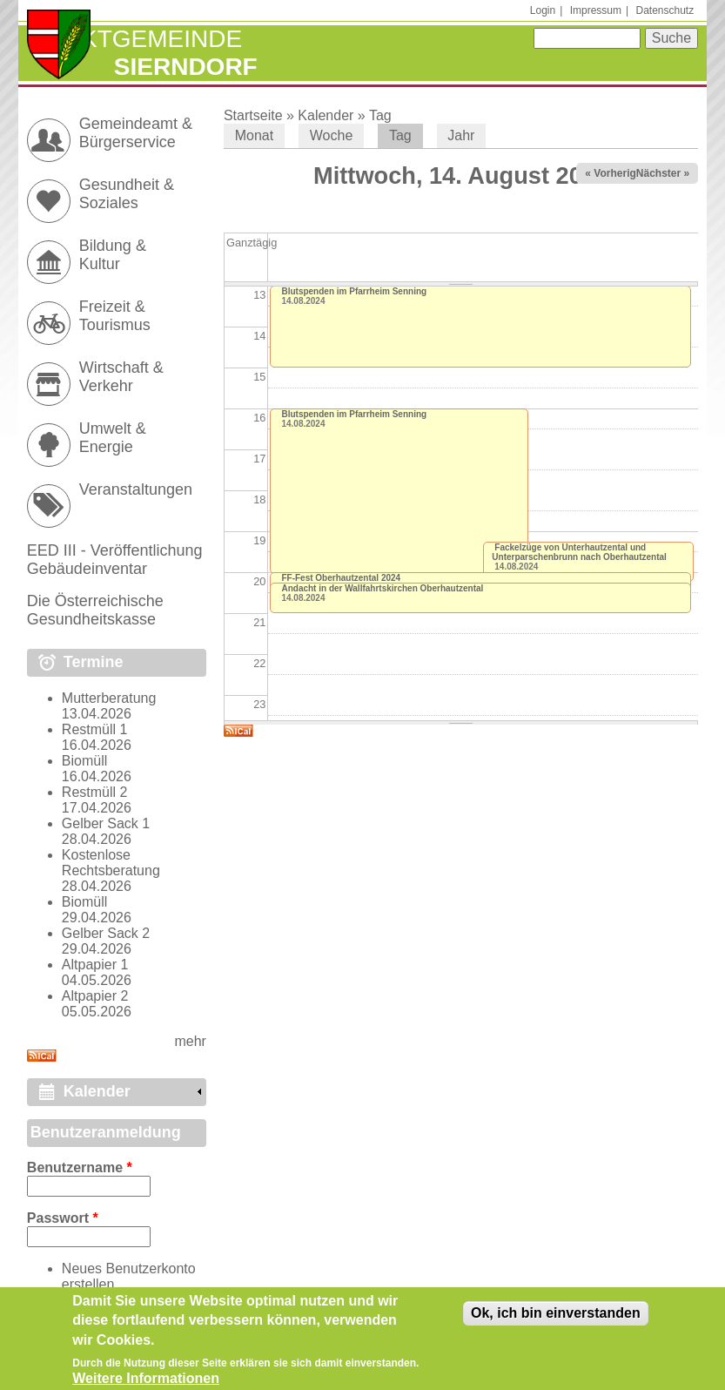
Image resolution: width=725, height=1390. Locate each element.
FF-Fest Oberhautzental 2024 (340, 578)
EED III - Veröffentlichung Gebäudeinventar (115, 559)
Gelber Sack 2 (106, 933)
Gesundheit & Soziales (126, 194)
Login (542, 10)
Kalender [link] (97, 1091)
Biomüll (84, 760)
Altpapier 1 (95, 964)
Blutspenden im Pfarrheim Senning (353, 291)
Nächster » (662, 173)
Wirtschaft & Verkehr (121, 377)
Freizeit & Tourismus (115, 316)
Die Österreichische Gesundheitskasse (95, 610)
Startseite (253, 115)
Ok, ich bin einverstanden (556, 1320)
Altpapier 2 (95, 996)
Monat (254, 135)
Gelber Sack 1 (106, 823)
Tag (380, 115)
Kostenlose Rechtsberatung (111, 862)
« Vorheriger (615, 173)
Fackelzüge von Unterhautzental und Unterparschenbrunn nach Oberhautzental (579, 552)
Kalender (325, 115)
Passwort (62, 1218)
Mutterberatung (109, 698)
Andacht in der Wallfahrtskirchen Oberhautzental (382, 588)
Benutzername (79, 1167)
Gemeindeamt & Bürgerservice (135, 133)
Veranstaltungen (135, 489)
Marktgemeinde (134, 38)
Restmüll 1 (95, 729)
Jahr (460, 135)
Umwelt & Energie (112, 437)
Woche (331, 135)
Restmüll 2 (95, 792)
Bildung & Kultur (112, 255)
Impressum (595, 10)
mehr (189, 1041)
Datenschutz (664, 10)
